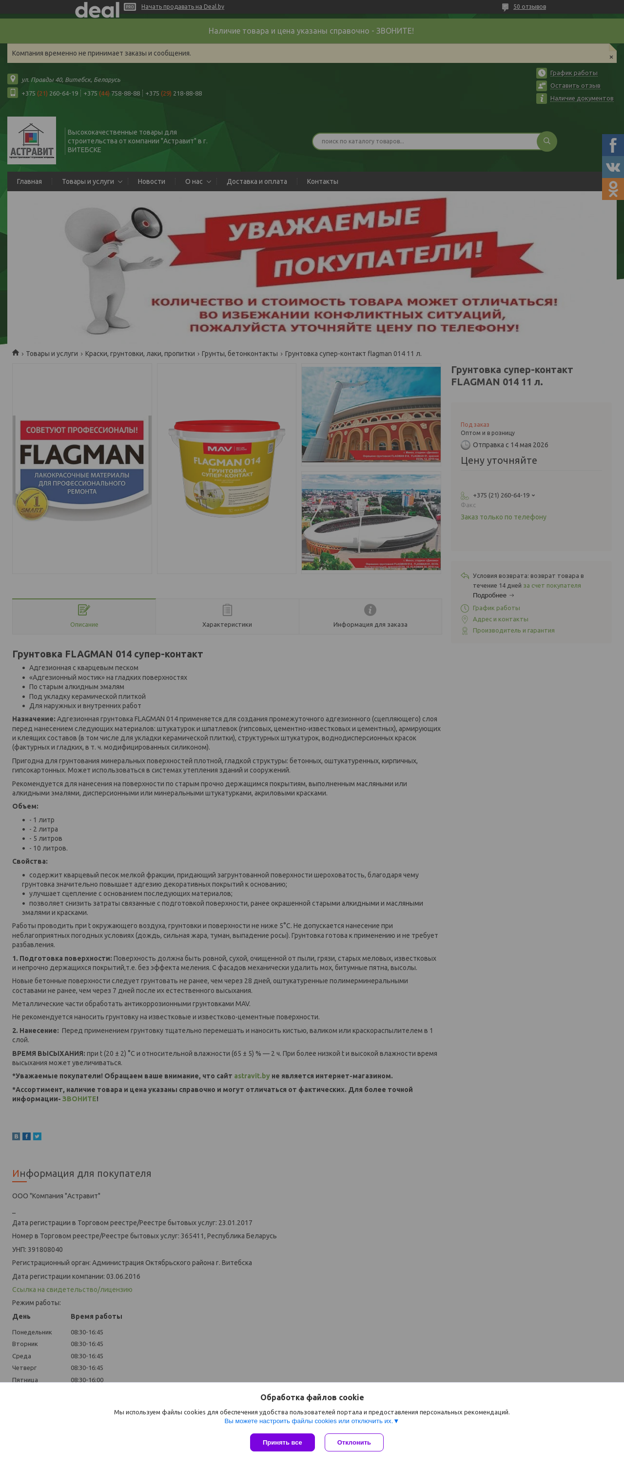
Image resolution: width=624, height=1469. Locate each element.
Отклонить (354, 1442)
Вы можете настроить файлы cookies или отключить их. (308, 1421)
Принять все (282, 1442)
